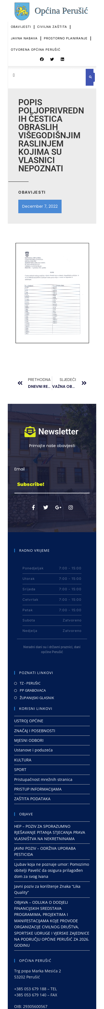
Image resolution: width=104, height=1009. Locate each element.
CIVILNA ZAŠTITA (52, 20)
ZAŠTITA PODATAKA (32, 798)
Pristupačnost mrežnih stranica (43, 779)
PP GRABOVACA (33, 690)
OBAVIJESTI (21, 20)
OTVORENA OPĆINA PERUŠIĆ (35, 43)
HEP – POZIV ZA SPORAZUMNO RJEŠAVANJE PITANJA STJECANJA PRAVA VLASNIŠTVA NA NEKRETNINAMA (49, 832)
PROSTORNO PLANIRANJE (66, 32)
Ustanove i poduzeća (33, 750)
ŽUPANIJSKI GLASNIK (37, 697)
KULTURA (22, 759)
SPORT (20, 769)
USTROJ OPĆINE (28, 720)
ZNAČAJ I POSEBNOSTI (34, 730)
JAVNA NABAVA (24, 32)
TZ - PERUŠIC (30, 683)
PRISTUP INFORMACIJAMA (38, 789)
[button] (42, 56)
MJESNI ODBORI (29, 740)
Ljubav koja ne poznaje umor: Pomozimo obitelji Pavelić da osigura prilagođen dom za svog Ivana (51, 870)
